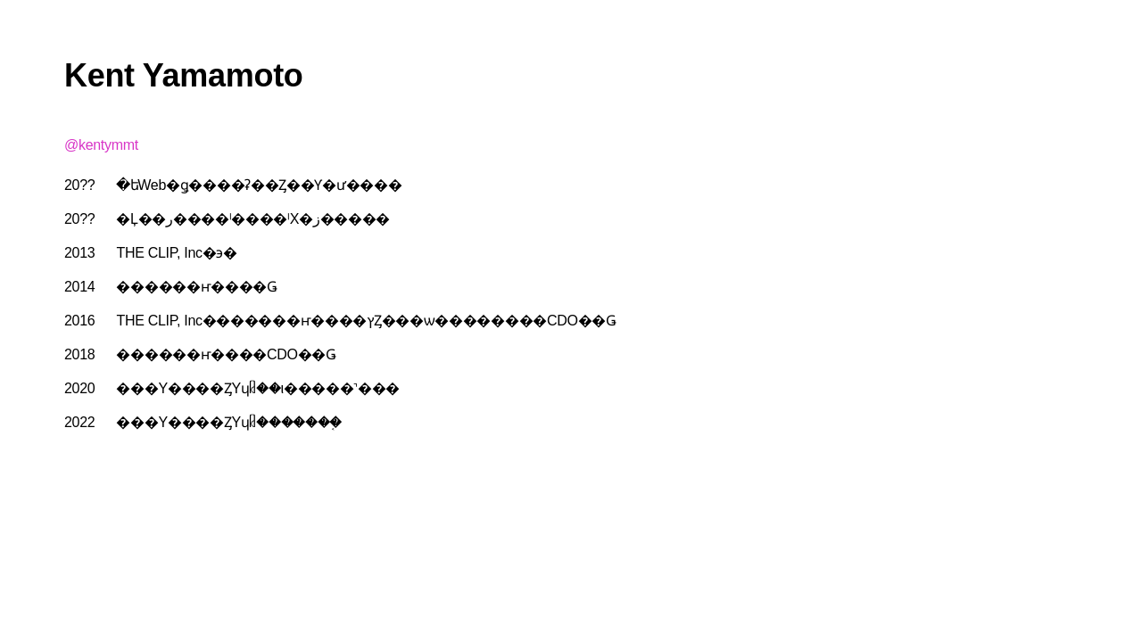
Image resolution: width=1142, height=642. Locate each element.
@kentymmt (101, 144)
